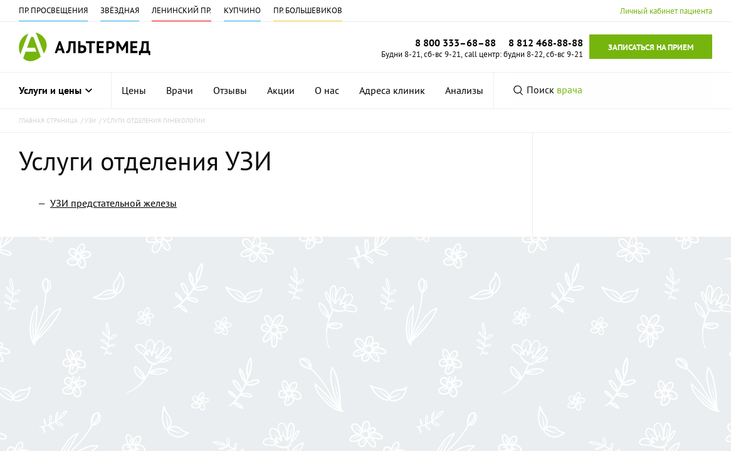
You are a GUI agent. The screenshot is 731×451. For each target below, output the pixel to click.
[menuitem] (134, 90)
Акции (281, 90)
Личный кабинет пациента (666, 11)
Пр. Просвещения (53, 10)
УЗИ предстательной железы (113, 203)
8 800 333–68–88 (455, 42)
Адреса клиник (392, 90)
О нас (327, 90)
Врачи (179, 90)
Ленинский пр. (181, 10)
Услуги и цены (55, 90)
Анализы (464, 90)
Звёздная (119, 10)
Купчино (242, 10)
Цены (134, 90)
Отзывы (230, 90)
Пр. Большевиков (307, 10)
